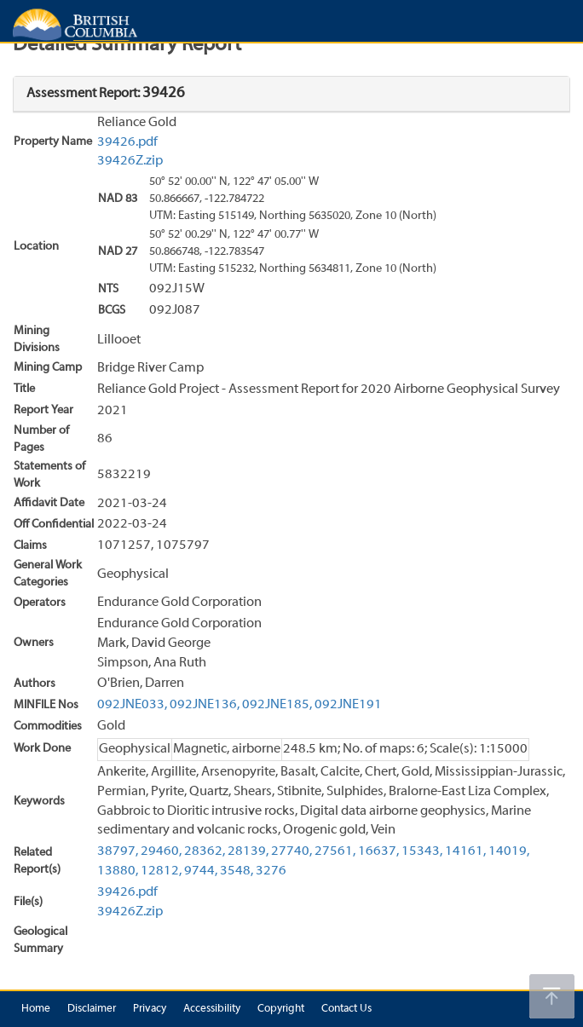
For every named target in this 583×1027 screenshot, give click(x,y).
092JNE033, (132, 705)
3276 (271, 871)
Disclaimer (91, 1009)
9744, (200, 871)
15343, (421, 851)
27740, (291, 851)
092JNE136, (205, 705)
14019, (508, 851)
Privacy (149, 1009)
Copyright (280, 1009)
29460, (161, 851)
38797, (117, 851)
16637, (378, 851)
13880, (117, 871)
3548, (236, 871)
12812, (161, 871)
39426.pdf (127, 142)
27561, (335, 851)
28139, (248, 851)
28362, (204, 851)
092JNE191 (348, 705)
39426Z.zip (130, 161)
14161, (465, 851)
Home (35, 1009)
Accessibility (211, 1009)
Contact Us (346, 1009)
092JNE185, (277, 705)
